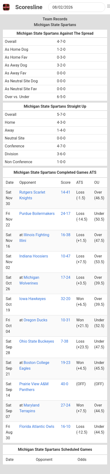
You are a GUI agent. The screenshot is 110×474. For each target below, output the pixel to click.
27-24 (65, 405)
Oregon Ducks (35, 320)
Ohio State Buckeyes (36, 341)
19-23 (65, 362)
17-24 (65, 277)
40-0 (64, 384)
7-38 (64, 341)
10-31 (65, 320)
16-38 (65, 235)
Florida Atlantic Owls (36, 426)
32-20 (65, 298)
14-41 (65, 192)
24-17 (65, 213)
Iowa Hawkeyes (32, 298)
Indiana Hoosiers (33, 256)
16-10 (65, 426)
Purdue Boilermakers (37, 213)
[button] (109, 6)
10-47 (65, 256)
